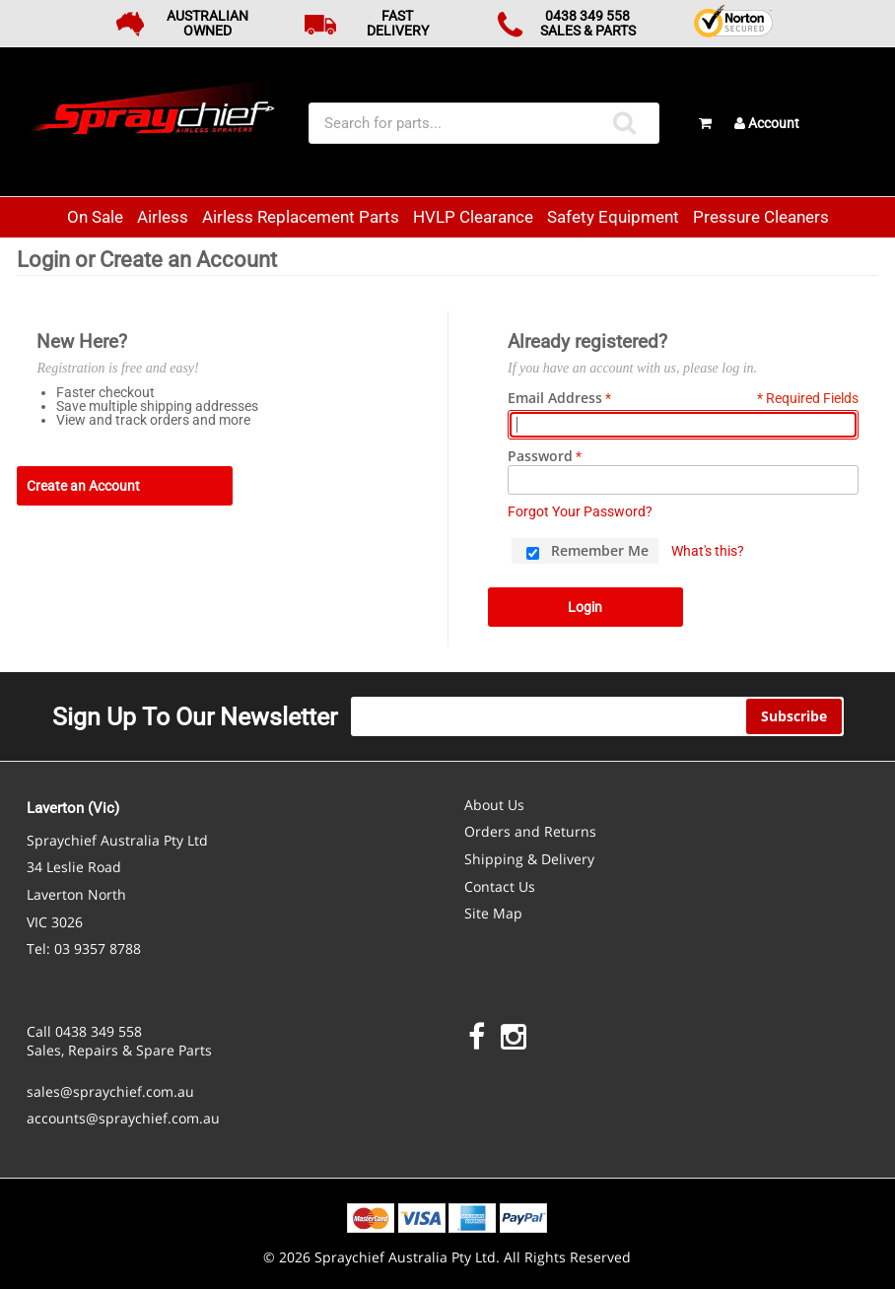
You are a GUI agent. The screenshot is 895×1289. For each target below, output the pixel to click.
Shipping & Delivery (529, 858)
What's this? (707, 551)
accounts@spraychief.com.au (123, 1118)
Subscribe (794, 716)
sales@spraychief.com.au (110, 1091)
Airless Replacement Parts (300, 217)
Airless (162, 217)
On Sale (95, 217)
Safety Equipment (613, 217)
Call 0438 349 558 (84, 1031)
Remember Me (600, 550)
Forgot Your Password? (580, 511)
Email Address (555, 398)
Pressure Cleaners (761, 217)
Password (540, 456)
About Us (494, 804)
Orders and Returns (530, 831)
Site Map (493, 913)
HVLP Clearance (473, 217)
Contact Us (499, 886)
